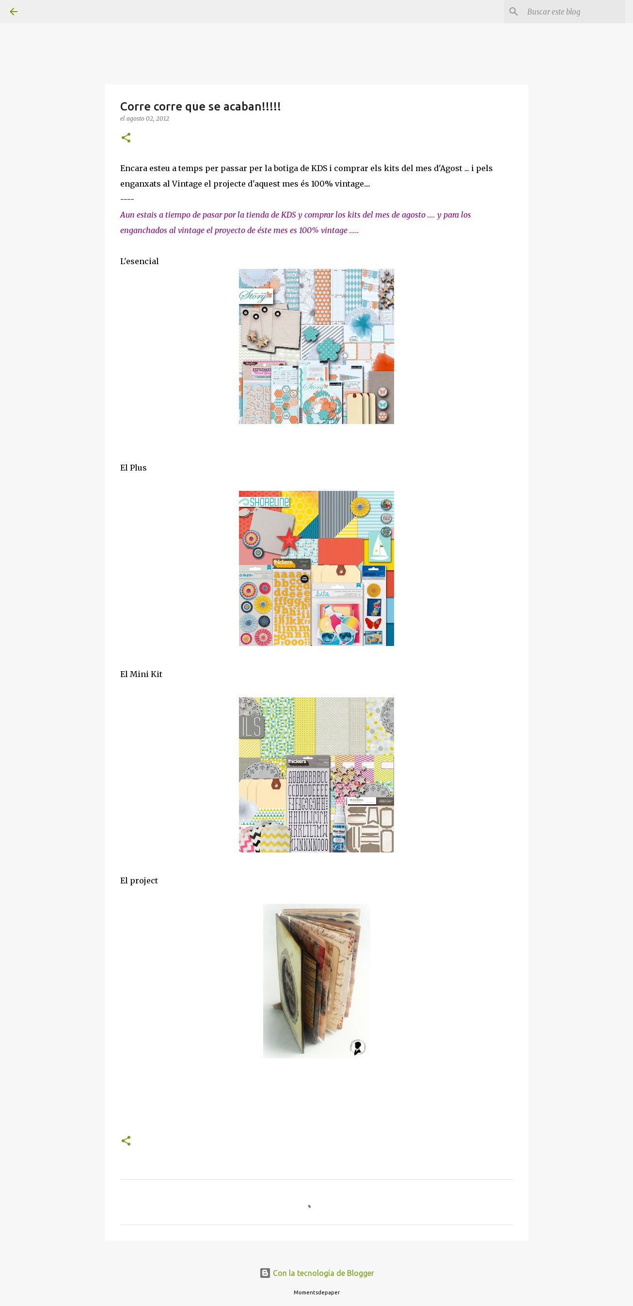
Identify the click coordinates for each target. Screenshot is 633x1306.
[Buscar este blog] (574, 11)
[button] (126, 138)
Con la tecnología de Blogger (316, 1273)
